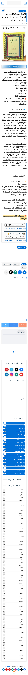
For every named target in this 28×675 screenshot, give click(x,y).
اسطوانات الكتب (14, 426)
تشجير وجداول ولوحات (14, 437)
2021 (22, 632)
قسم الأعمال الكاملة (14, 445)
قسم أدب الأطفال (14, 440)
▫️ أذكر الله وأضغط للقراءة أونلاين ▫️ (15, 240)
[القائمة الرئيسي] (25, 3)
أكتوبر (20, 544)
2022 (22, 599)
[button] (20, 272)
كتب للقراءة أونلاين (14, 471)
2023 (22, 570)
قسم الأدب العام (14, 443)
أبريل (21, 495)
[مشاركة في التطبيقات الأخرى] (6, 272)
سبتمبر (20, 513)
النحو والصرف (22, 11)
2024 (22, 536)
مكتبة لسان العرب (7, 666)
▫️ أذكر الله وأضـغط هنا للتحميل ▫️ (16, 228)
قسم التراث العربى (14, 448)
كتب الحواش (14, 468)
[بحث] (2, 3)
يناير (21, 503)
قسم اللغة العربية (7, 264)
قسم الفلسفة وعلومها (14, 459)
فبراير (20, 500)
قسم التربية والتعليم (14, 451)
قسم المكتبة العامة (14, 465)
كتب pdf (23, 267)
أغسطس (20, 516)
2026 (22, 490)
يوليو (21, 518)
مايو (21, 492)
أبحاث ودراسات (14, 423)
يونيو (21, 521)
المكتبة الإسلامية (14, 431)
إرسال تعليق (21, 332)
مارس (20, 497)
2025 (22, 505)
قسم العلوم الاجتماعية (14, 454)
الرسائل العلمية (14, 429)
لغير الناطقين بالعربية (14, 474)
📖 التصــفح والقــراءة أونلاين (15, 236)
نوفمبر (20, 510)
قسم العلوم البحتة (14, 457)
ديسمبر (20, 508)
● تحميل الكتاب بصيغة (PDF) (15, 225)
